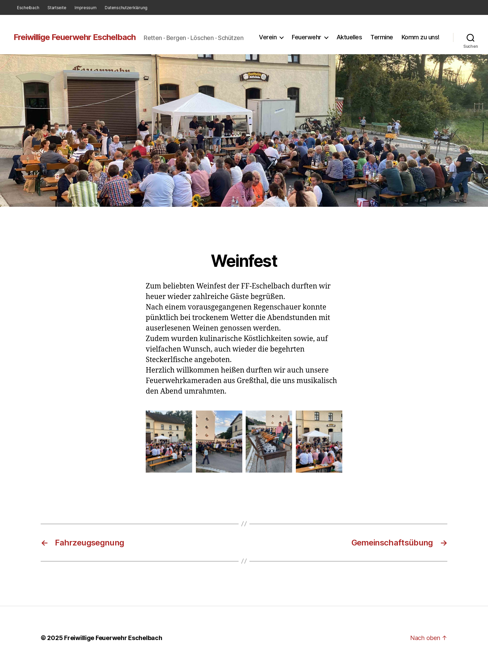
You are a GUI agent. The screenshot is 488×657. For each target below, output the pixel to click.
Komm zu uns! (421, 37)
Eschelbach (28, 7)
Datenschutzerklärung (126, 7)
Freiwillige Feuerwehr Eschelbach (75, 37)
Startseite (56, 7)
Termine (381, 37)
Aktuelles (349, 37)
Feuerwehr (306, 37)
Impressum (86, 7)
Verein (268, 37)
